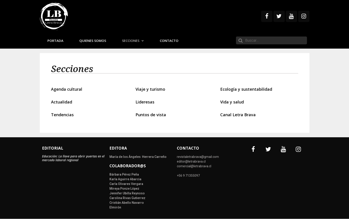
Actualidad (61, 102)
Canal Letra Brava (238, 114)
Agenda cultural (66, 89)
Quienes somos (92, 40)
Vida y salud (232, 102)
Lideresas (145, 102)
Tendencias (62, 114)
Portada (55, 40)
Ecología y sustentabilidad (246, 89)
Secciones (133, 40)
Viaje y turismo (150, 89)
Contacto (169, 40)
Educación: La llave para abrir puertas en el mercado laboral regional (73, 158)
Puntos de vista (151, 114)
